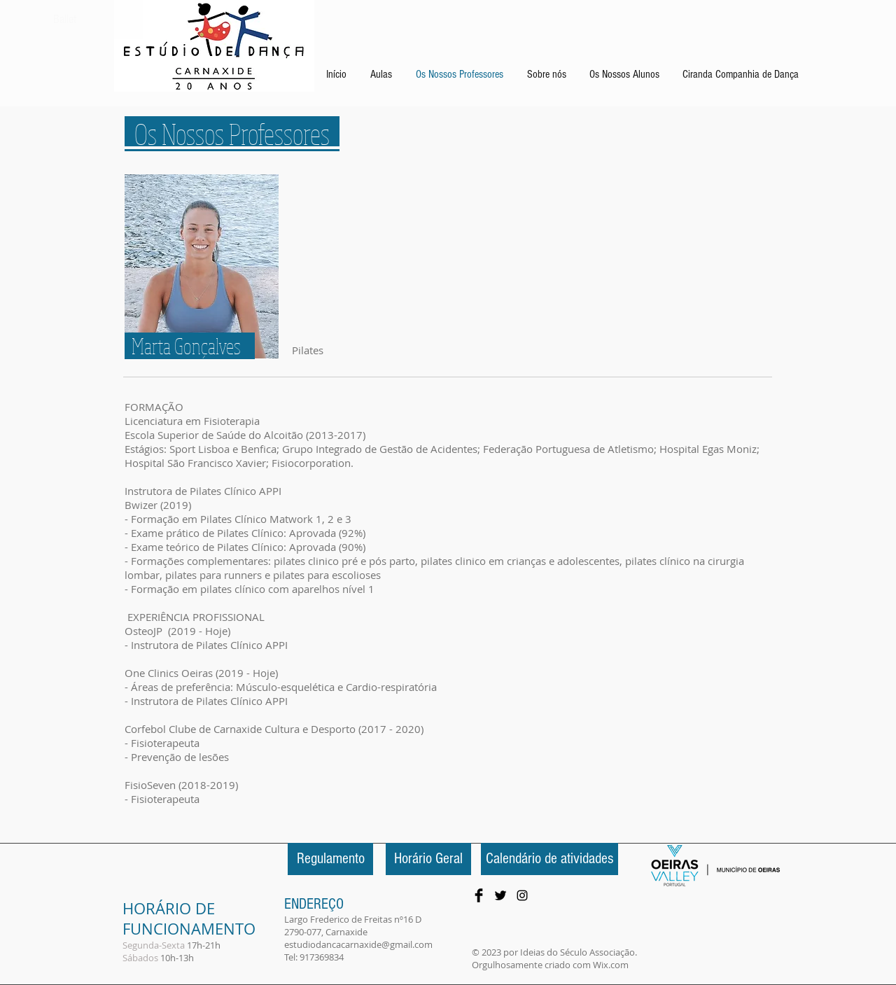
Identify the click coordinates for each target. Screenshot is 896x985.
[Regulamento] (330, 859)
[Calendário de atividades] (549, 859)
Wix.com (611, 964)
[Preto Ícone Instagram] (522, 895)
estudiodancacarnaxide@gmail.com (358, 944)
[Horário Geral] (428, 859)
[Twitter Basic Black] (500, 895)
